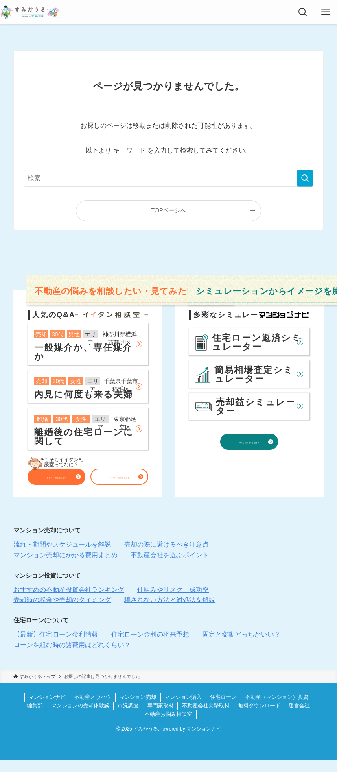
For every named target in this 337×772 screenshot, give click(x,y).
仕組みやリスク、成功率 (173, 601)
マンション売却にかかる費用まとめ (65, 567)
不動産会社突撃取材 (206, 718)
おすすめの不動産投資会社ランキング (68, 601)
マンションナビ (47, 709)
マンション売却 (137, 709)
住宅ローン (223, 709)
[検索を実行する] (305, 178)
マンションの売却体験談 (80, 718)
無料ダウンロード (259, 718)
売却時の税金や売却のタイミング (62, 611)
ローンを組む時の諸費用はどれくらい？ (72, 657)
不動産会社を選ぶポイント (170, 567)
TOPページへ (168, 210)
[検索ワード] (168, 178)
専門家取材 (160, 718)
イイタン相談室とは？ (57, 479)
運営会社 (299, 718)
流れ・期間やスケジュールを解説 (62, 556)
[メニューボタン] (325, 12)
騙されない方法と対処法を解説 (169, 611)
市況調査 (128, 718)
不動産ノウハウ (92, 709)
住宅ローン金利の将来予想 (150, 646)
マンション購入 (183, 709)
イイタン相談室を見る (119, 479)
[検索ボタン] (302, 12)
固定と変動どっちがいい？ (241, 646)
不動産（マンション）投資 (277, 709)
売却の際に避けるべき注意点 (166, 556)
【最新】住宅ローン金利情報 (55, 646)
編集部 (35, 718)
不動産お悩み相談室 (168, 726)
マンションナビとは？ (249, 452)
